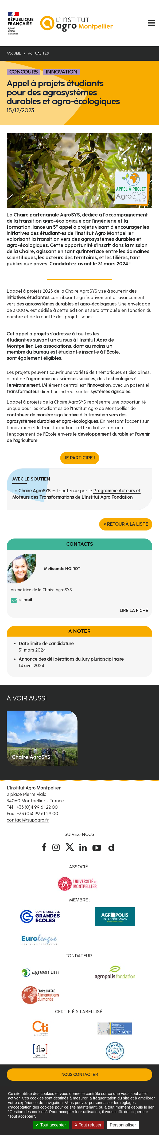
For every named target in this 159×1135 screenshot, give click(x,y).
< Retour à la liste (125, 524)
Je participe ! (79, 457)
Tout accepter (51, 1125)
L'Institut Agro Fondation (107, 497)
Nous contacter (79, 1074)
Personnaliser (123, 1125)
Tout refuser (88, 1125)
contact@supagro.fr (28, 820)
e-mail (25, 599)
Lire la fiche (134, 610)
